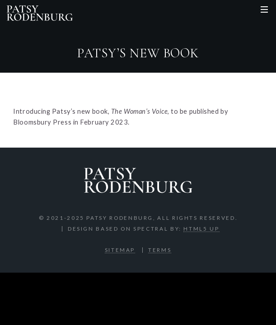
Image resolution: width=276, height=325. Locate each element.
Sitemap (120, 249)
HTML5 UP (201, 228)
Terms (159, 249)
